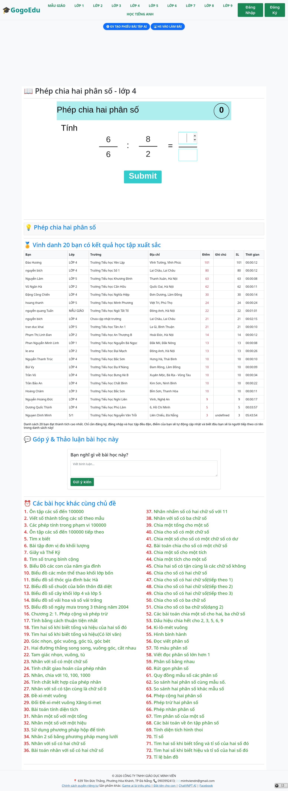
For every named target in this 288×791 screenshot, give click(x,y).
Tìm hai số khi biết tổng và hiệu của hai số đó (79, 627)
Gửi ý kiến (82, 482)
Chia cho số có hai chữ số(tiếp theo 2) (193, 586)
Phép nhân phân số (174, 709)
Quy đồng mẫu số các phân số (185, 675)
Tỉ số (158, 736)
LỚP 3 (116, 5)
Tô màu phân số (170, 648)
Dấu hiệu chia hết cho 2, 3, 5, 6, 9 (188, 620)
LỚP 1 (79, 5)
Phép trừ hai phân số (176, 702)
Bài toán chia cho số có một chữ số (190, 545)
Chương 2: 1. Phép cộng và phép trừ (69, 614)
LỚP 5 (153, 5)
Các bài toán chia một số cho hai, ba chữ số (199, 614)
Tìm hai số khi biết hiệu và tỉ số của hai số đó (201, 750)
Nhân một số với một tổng (59, 716)
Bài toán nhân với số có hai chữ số (67, 750)
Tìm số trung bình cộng (54, 559)
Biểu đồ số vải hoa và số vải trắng (66, 600)
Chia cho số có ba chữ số (180, 600)
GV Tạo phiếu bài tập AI (126, 26)
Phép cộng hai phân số (178, 695)
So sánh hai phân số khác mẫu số (189, 688)
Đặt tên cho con (164, 786)
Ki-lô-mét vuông (170, 627)
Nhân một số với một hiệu (58, 723)
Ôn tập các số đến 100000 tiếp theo (66, 532)
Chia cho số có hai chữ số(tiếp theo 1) (193, 579)
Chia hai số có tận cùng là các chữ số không (200, 566)
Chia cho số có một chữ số (181, 532)
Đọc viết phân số (171, 641)
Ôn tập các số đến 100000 (56, 511)
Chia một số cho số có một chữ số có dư (196, 538)
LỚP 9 (228, 5)
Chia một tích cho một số (180, 559)
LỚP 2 (97, 5)
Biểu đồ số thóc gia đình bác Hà (64, 579)
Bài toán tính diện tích (54, 709)
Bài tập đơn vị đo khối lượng (59, 545)
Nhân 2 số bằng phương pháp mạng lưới (74, 736)
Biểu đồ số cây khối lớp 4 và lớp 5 (66, 593)
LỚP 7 (190, 5)
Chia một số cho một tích (180, 552)
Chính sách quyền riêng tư (80, 786)
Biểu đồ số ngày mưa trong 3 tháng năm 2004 (79, 607)
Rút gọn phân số (171, 668)
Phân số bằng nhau (174, 661)
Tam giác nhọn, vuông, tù (58, 654)
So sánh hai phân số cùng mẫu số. (190, 682)
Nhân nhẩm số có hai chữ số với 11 (191, 511)
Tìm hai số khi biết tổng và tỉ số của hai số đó (201, 743)
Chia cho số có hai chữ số (180, 573)
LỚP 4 (135, 5)
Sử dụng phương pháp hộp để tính (68, 729)
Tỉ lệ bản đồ (166, 757)
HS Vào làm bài (168, 26)
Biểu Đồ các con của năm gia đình (65, 566)
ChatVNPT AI (187, 786)
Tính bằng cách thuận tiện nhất (64, 620)
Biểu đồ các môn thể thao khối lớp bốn (72, 573)
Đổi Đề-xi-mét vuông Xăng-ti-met (66, 702)
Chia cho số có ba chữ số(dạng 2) (188, 607)
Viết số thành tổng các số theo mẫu (66, 518)
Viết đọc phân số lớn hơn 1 (182, 654)
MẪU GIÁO (56, 5)
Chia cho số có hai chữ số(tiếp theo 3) (193, 593)
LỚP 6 (172, 5)
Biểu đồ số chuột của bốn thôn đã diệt (71, 586)
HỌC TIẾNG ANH (140, 14)
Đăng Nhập (250, 10)
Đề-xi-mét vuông (48, 695)
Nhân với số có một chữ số (59, 661)
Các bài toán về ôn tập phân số (186, 723)
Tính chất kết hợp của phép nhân (66, 682)
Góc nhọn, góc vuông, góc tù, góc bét (70, 641)
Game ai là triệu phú (136, 786)
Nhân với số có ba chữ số (180, 518)
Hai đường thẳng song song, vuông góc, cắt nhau (83, 648)
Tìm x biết (39, 538)
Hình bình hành (170, 634)
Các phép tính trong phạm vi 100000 (67, 525)
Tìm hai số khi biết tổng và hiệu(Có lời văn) (76, 634)
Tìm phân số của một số (179, 716)
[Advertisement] (144, 59)
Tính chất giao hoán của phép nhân (68, 668)
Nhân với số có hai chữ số (58, 743)
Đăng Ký (275, 10)
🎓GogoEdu (21, 9)
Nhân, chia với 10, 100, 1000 (60, 675)
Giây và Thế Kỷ (44, 552)
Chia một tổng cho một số (181, 525)
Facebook (206, 786)
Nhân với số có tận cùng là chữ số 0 (68, 688)
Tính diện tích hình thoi (178, 729)
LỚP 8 (209, 5)
